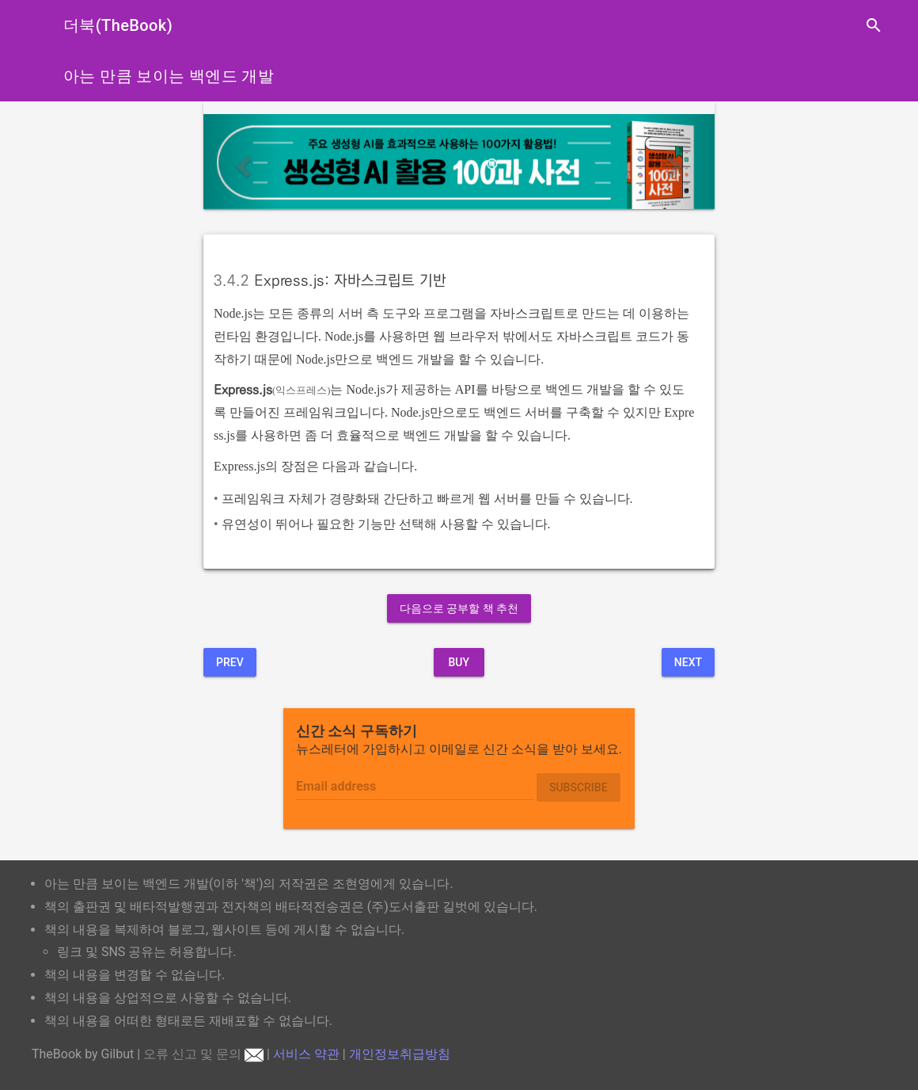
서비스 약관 (306, 1053)
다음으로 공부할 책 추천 (459, 608)
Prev (230, 662)
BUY (458, 662)
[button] (241, 161)
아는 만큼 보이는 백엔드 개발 (168, 76)
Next (688, 662)
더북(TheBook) (118, 25)
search (873, 25)
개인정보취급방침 (399, 1053)
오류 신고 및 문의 (203, 1053)
